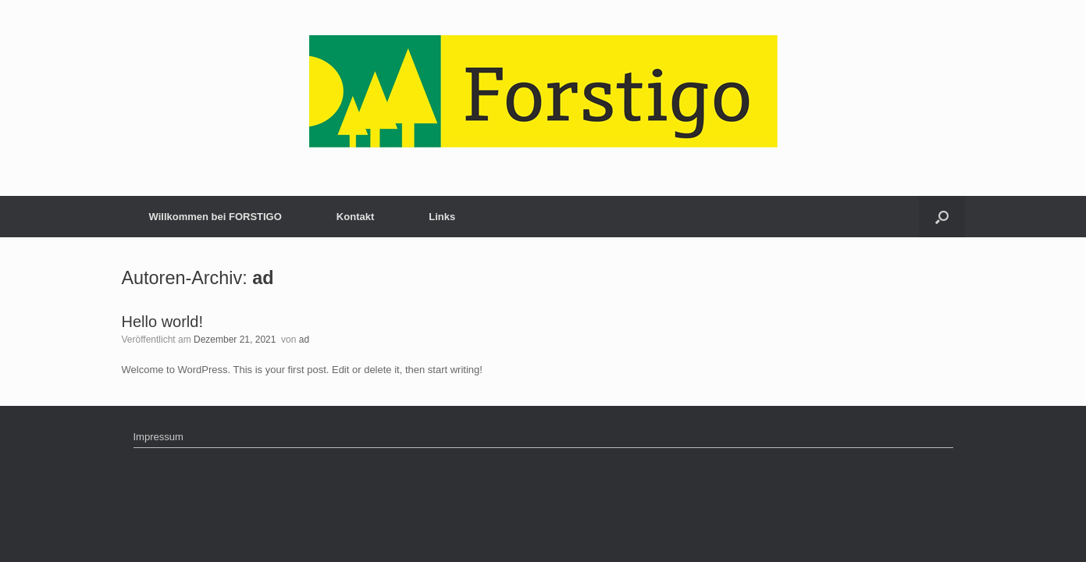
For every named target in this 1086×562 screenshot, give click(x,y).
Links (442, 216)
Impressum (158, 437)
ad (262, 278)
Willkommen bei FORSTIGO (215, 216)
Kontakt (355, 216)
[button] (942, 216)
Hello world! (162, 321)
